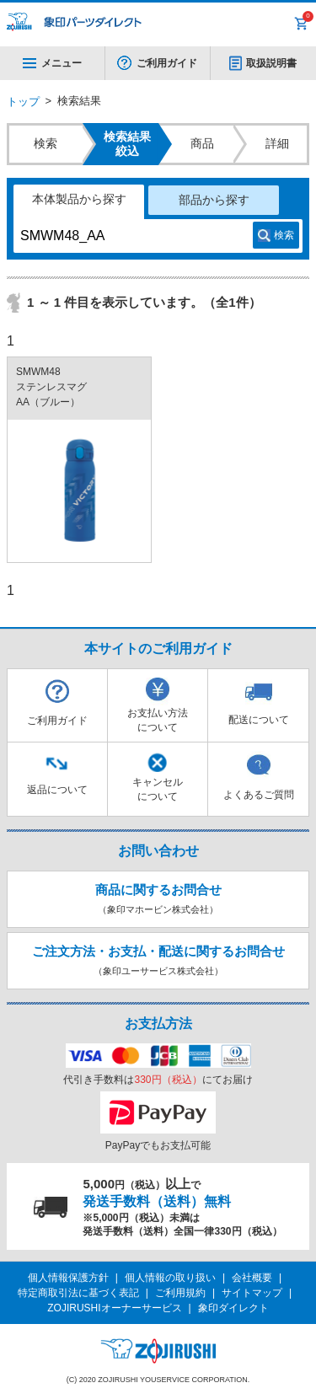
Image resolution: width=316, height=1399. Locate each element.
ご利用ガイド (167, 63)
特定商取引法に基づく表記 (78, 1293)
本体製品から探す (79, 199)
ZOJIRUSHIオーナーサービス (114, 1308)
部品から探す (214, 199)
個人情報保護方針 (68, 1278)
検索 (284, 235)
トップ (23, 101)
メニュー (52, 63)
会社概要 (252, 1278)
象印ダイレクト (233, 1308)
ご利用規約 (180, 1293)
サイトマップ (252, 1293)
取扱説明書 (271, 63)
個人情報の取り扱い (170, 1278)
